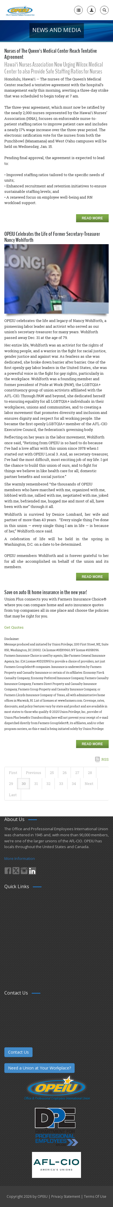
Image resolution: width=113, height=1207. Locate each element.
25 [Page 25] (52, 772)
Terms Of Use (95, 1196)
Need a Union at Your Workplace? (39, 1068)
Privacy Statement (65, 1196)
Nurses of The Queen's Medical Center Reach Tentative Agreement (50, 54)
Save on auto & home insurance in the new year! (45, 592)
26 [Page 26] (65, 772)
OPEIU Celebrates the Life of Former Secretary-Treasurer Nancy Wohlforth (52, 237)
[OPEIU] (20, 10)
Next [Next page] (89, 783)
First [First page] (13, 772)
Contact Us (18, 1052)
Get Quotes (14, 627)
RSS (105, 759)
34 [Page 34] (74, 783)
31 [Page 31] (36, 783)
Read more (92, 218)
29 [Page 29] (11, 783)
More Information (19, 858)
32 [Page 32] (48, 783)
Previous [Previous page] (33, 772)
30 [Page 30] (24, 783)
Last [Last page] (13, 794)
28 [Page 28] (90, 772)
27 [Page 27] (77, 772)
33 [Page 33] (61, 783)
